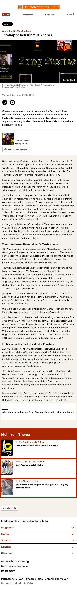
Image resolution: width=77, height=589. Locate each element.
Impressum (8, 570)
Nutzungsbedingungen (15, 566)
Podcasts (49, 14)
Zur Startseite (9, 508)
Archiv (7, 24)
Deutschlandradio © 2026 (17, 583)
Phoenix (32, 578)
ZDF (22, 578)
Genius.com (27, 161)
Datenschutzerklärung (15, 561)
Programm (28, 14)
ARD (15, 578)
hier (59, 412)
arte (41, 578)
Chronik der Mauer (56, 578)
